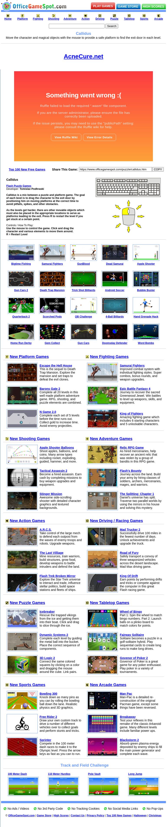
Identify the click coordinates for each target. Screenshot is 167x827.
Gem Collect (52, 343)
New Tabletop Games (109, 603)
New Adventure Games (111, 439)
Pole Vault (94, 773)
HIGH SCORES (153, 6)
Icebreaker (47, 611)
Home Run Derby (20, 343)
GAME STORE (128, 6)
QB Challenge (83, 316)
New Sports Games (27, 685)
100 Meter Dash (17, 773)
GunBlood (83, 263)
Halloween (140, 815)
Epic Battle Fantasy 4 (135, 388)
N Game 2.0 (47, 412)
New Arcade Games (108, 685)
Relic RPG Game (132, 447)
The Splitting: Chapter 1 (137, 494)
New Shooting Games (30, 439)
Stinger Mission (50, 494)
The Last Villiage (51, 553)
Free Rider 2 (48, 717)
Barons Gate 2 (49, 388)
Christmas (155, 815)
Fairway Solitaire (132, 635)
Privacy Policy (95, 815)
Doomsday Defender (115, 343)
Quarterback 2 (21, 316)
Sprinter (45, 740)
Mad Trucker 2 (130, 529)
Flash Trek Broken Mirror (57, 576)
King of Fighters (131, 413)
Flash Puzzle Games (18, 185)
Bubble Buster (146, 290)
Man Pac (126, 693)
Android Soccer (114, 290)
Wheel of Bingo (131, 611)
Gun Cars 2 (21, 290)
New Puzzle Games (27, 603)
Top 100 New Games (119, 815)
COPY (158, 169)
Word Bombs (146, 343)
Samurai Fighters (52, 263)
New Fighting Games (109, 357)
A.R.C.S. (45, 529)
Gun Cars (83, 343)
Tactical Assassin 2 (53, 470)
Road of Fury (129, 553)
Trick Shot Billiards (83, 290)
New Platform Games (29, 357)
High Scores (61, 815)
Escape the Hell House (55, 365)
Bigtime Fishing (21, 263)
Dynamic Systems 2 (53, 635)
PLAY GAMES (103, 6)
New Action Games (27, 521)
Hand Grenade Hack (146, 316)
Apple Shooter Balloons (56, 447)
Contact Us (78, 815)
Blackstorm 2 (129, 740)
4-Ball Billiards (115, 316)
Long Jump (135, 773)
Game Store (44, 815)
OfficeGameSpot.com (21, 815)
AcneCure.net (83, 56)
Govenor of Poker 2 (134, 658)
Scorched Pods (52, 316)
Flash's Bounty (130, 470)
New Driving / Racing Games (116, 521)
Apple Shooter (146, 263)
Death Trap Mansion (52, 290)
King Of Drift (129, 576)
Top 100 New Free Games (27, 169)
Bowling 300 (48, 693)
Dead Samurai (114, 263)
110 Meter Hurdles (59, 773)
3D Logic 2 (47, 658)
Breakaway (128, 717)
